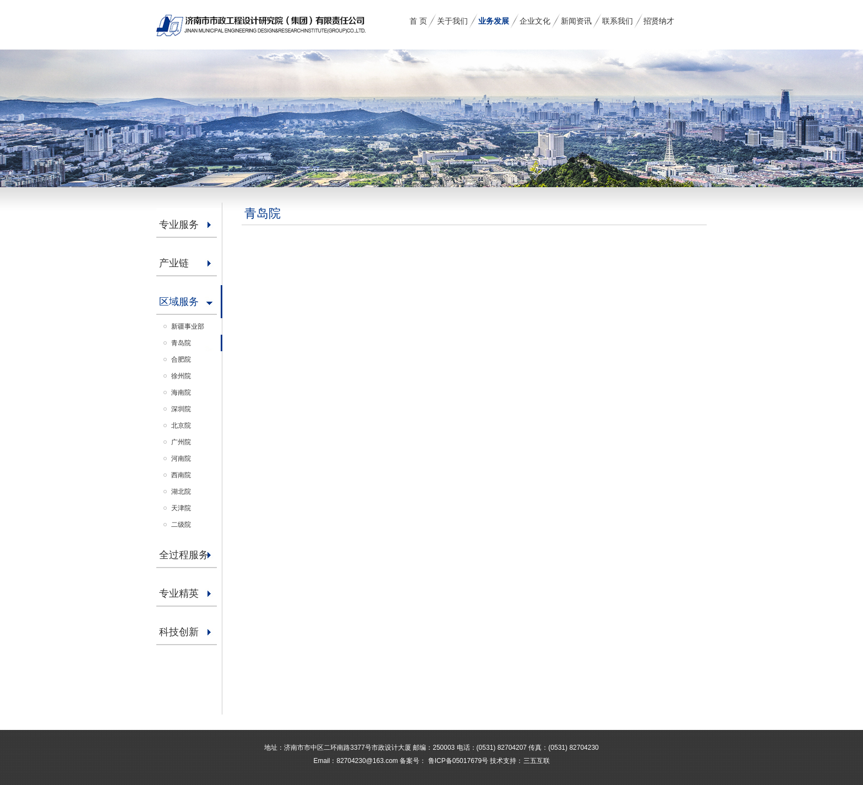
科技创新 (179, 631)
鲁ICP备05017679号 (457, 761)
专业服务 (179, 224)
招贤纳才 (658, 21)
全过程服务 (184, 554)
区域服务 (179, 301)
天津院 (181, 508)
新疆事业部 (187, 326)
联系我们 (617, 21)
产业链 (174, 263)
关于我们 (452, 21)
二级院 (181, 524)
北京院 (181, 425)
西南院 (181, 475)
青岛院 (181, 343)
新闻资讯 (576, 21)
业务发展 (493, 21)
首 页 (418, 21)
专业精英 (179, 593)
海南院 (181, 392)
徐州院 (181, 376)
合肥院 (181, 359)
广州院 (181, 442)
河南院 (181, 458)
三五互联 (536, 761)
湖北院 (181, 491)
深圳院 (181, 409)
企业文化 (535, 21)
